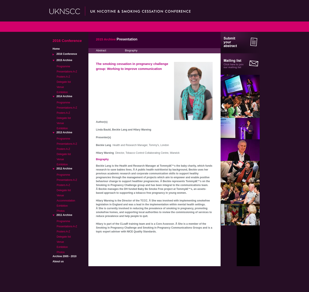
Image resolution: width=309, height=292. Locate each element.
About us (58, 261)
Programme (63, 66)
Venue (60, 87)
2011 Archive (64, 215)
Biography (131, 50)
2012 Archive (64, 168)
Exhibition (62, 92)
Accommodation (66, 200)
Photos (61, 210)
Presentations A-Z (67, 71)
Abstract (101, 50)
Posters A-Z (63, 76)
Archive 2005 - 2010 (64, 256)
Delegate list (64, 81)
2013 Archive (64, 132)
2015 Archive (64, 60)
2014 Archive (64, 96)
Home (56, 48)
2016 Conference (66, 53)
